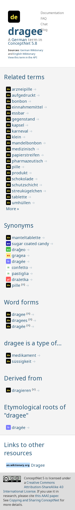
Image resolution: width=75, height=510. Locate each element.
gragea (19, 255)
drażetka (20, 279)
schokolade (23, 178)
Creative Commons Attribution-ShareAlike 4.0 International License (33, 487)
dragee (25, 31)
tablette (20, 197)
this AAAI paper (46, 496)
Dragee (38, 465)
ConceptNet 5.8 (22, 43)
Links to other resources (24, 449)
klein (17, 137)
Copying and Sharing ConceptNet (34, 500)
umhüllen (22, 202)
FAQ (44, 18)
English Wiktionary (24, 54)
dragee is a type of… (33, 343)
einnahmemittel (28, 107)
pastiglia (21, 273)
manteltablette (27, 237)
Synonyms (18, 225)
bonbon (20, 101)
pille (16, 166)
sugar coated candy (31, 243)
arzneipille (22, 89)
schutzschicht (25, 185)
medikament (24, 355)
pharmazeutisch (28, 161)
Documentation (52, 13)
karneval (20, 131)
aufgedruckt (24, 95)
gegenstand (24, 119)
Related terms (24, 77)
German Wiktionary (31, 50)
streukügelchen (27, 191)
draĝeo (19, 249)
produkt (20, 172)
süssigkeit (22, 361)
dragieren (22, 390)
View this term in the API (22, 57)
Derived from (23, 378)
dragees (20, 320)
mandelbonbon (27, 143)
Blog (44, 29)
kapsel (18, 125)
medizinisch (24, 149)
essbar (19, 113)
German (19, 39)
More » (12, 208)
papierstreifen (26, 155)
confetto (20, 267)
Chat (44, 24)
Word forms (21, 302)
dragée (19, 261)
